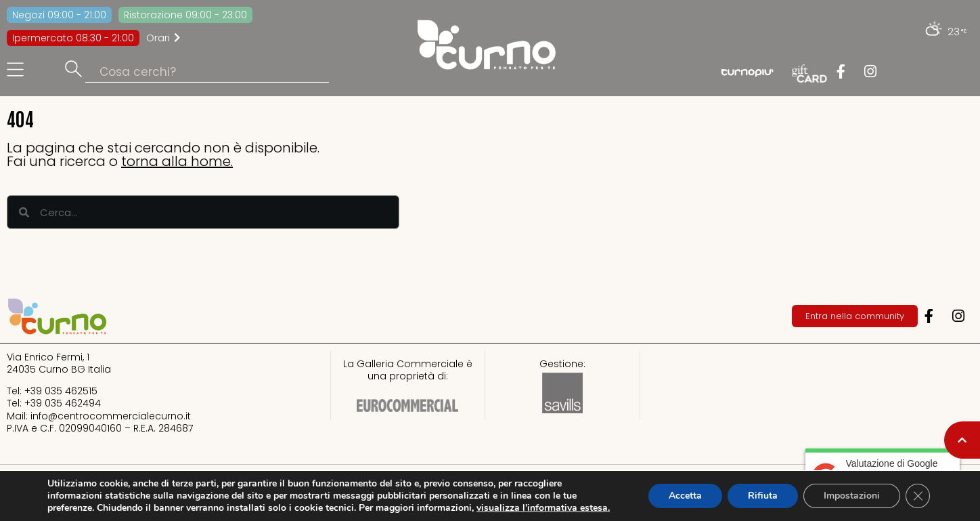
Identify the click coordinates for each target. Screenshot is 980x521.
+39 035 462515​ (60, 391)
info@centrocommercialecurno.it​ (110, 416)
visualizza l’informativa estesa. (543, 507)
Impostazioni (852, 495)
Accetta (685, 495)
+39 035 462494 (62, 403)
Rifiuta (763, 495)
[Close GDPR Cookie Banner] (918, 496)
